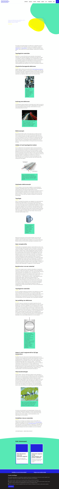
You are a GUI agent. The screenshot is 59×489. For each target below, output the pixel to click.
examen (34, 1)
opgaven (30, 1)
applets (42, 1)
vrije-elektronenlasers (32, 423)
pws (46, 1)
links (54, 1)
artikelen (26, 1)
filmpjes (38, 1)
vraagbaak (50, 1)
